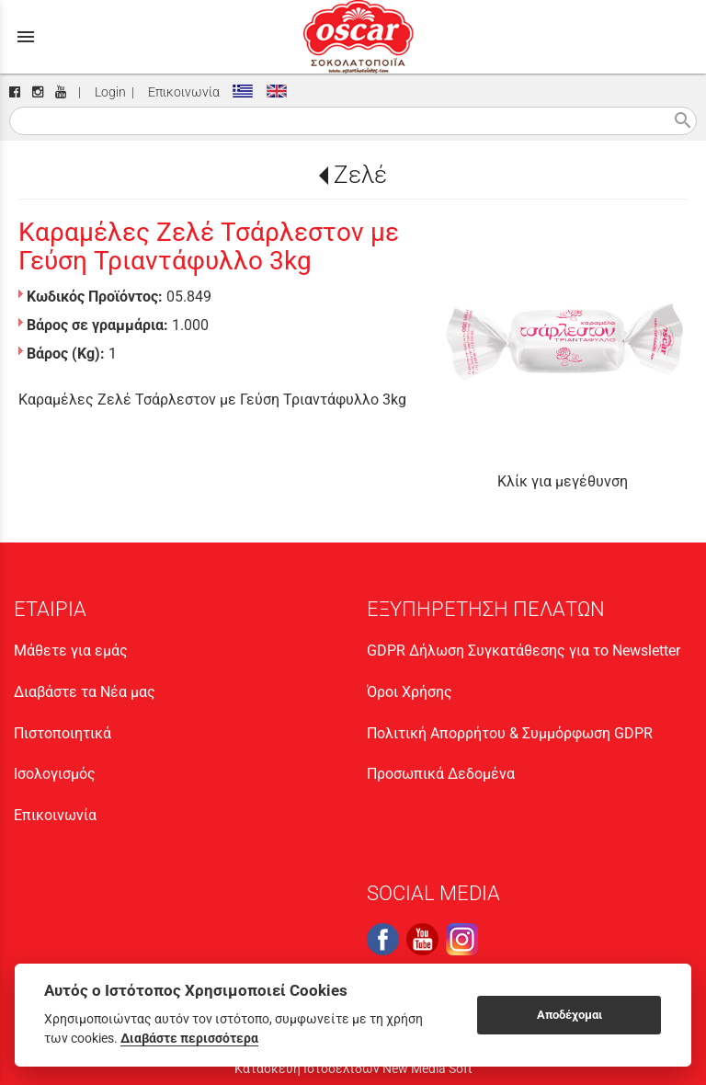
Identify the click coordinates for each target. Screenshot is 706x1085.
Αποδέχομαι (569, 1015)
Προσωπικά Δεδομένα (441, 773)
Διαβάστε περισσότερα (189, 1038)
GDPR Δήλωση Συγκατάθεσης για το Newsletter (523, 650)
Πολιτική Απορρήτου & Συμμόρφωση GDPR (510, 733)
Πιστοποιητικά (62, 733)
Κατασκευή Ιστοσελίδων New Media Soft (353, 1068)
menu (26, 37)
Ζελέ (360, 174)
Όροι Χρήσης (409, 692)
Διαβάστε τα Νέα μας (84, 692)
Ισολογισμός (55, 773)
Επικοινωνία (181, 92)
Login (107, 92)
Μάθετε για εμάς (71, 650)
